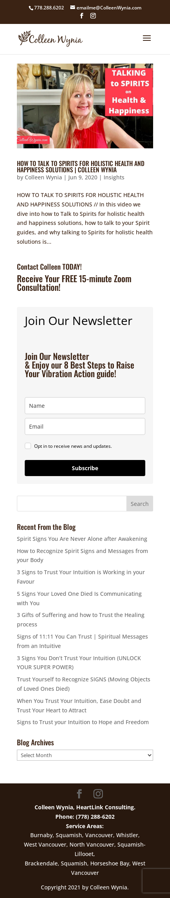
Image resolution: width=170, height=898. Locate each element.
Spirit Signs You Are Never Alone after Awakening (82, 538)
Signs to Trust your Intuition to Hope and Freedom (83, 722)
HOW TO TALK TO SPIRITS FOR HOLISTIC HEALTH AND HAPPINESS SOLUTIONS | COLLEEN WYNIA (80, 166)
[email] (85, 426)
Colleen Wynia (43, 177)
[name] (85, 405)
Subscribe (85, 468)
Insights (114, 177)
